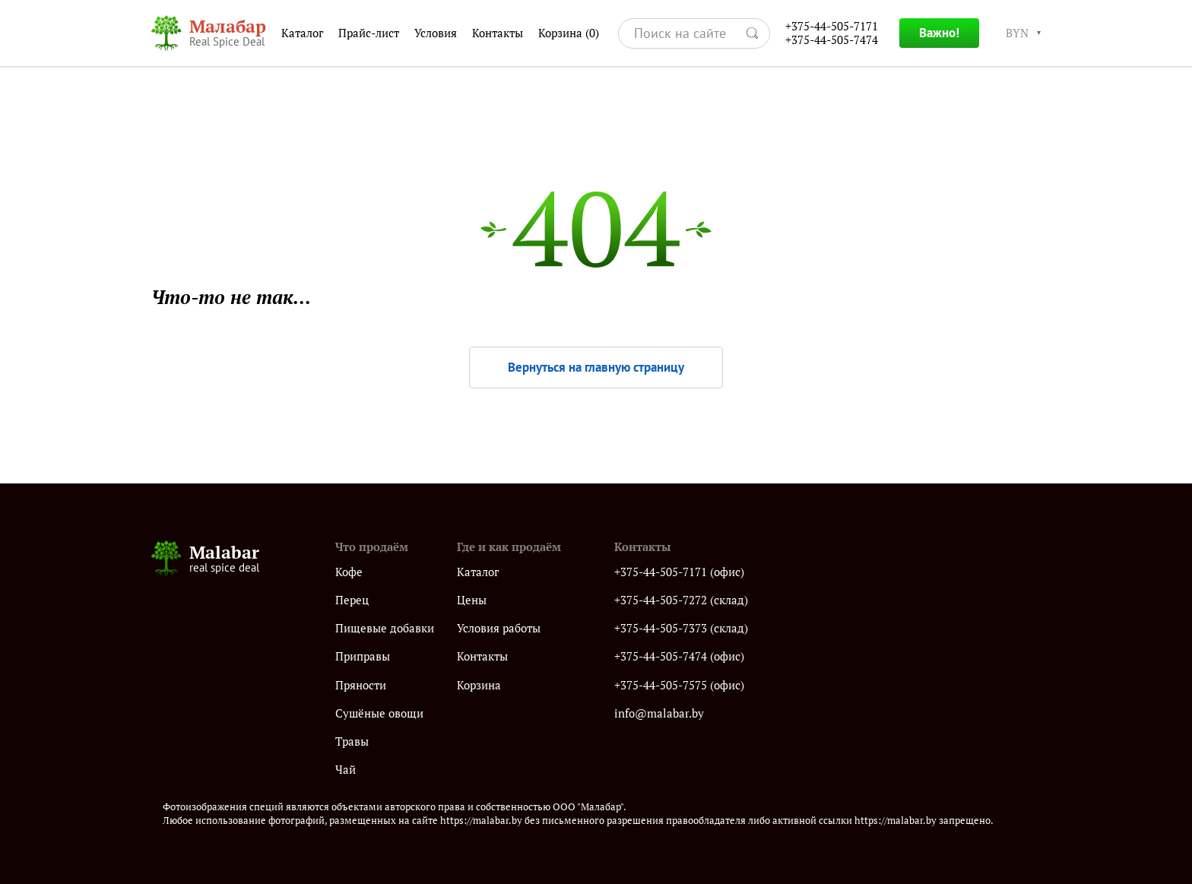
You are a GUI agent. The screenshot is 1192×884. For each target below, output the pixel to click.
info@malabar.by (659, 713)
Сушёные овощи (379, 713)
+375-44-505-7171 (831, 26)
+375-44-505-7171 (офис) (679, 572)
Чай (345, 769)
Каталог (302, 33)
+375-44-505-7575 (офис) (679, 685)
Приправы (362, 656)
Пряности (360, 685)
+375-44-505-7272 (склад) (681, 600)
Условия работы (499, 628)
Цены (472, 600)
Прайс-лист (368, 33)
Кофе (349, 572)
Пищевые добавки (384, 628)
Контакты (497, 33)
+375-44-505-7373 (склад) (681, 628)
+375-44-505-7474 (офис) (679, 656)
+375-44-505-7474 (831, 39)
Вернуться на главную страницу (596, 367)
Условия (435, 33)
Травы (352, 741)
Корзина (568, 33)
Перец (352, 600)
